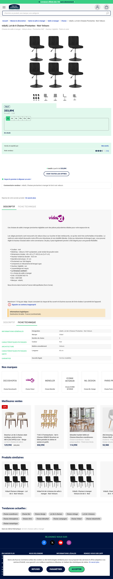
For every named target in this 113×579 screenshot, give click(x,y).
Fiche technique (27, 206)
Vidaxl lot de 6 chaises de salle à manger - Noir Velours (49, 492)
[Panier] (106, 7)
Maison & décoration (18, 21)
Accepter (76, 569)
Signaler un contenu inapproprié (24, 305)
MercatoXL (105, 146)
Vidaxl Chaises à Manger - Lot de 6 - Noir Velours (16, 492)
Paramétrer (56, 569)
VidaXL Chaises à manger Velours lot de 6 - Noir (82, 492)
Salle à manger (53, 21)
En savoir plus (30, 198)
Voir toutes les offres (56, 174)
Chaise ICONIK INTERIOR (70, 388)
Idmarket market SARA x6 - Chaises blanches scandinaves (81, 436)
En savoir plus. (94, 562)
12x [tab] (24, 118)
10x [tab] (20, 118)
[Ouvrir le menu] (4, 7)
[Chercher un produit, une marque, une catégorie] (56, 13)
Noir (60, 342)
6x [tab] (16, 118)
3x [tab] (8, 118)
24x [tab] (28, 118)
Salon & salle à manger (36, 21)
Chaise (64, 21)
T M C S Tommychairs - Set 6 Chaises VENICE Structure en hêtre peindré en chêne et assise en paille (48, 438)
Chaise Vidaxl (30, 389)
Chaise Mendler (50, 389)
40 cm (61, 350)
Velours (61, 346)
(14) (102, 151)
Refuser (36, 569)
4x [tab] (12, 118)
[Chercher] (107, 13)
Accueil (5, 21)
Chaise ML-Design (90, 389)
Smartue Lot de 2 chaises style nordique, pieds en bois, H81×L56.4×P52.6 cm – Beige (15, 437)
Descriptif (9, 322)
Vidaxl (61, 334)
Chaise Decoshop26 (10, 389)
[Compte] (97, 7)
